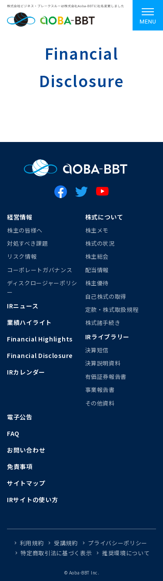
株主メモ (97, 230)
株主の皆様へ (25, 230)
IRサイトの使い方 (32, 499)
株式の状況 (100, 243)
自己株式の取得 (106, 296)
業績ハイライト (29, 322)
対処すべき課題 (27, 243)
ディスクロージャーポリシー (42, 287)
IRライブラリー (107, 336)
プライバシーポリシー (117, 543)
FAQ (13, 433)
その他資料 (100, 403)
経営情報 (20, 217)
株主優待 (97, 283)
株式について (104, 217)
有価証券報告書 (106, 376)
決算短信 (97, 350)
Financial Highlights (40, 338)
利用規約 (32, 543)
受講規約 (66, 543)
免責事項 (20, 466)
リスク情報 (22, 256)
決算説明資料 (103, 363)
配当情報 (97, 270)
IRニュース (22, 305)
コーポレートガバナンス (39, 270)
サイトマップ (26, 483)
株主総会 (97, 256)
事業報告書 (100, 389)
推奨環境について (126, 553)
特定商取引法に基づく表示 (56, 553)
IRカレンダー (26, 372)
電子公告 (20, 416)
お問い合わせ (26, 450)
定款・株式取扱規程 (112, 309)
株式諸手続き (103, 322)
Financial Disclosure (40, 355)
